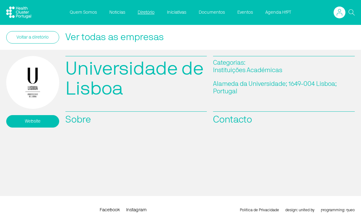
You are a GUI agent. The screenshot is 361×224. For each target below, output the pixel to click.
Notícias (117, 12)
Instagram (136, 210)
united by (307, 210)
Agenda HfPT (278, 12)
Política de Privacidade (259, 210)
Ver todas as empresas (114, 37)
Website (32, 121)
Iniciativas (176, 12)
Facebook (110, 210)
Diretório (146, 12)
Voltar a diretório (33, 37)
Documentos (212, 12)
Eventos (245, 12)
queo (350, 210)
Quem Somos (83, 12)
